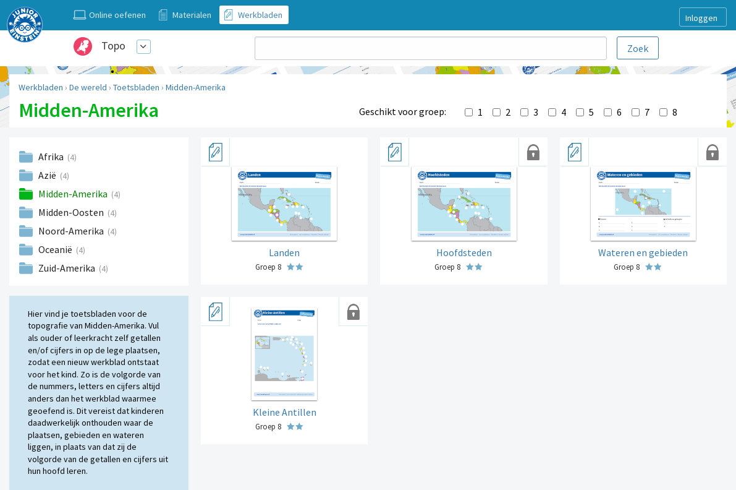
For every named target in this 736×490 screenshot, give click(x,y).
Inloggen (701, 18)
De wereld (88, 87)
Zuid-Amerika (67, 268)
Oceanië (56, 249)
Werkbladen (41, 87)
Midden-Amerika (196, 87)
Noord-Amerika (72, 231)
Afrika (52, 156)
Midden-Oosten (72, 212)
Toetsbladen (136, 87)
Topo (113, 45)
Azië (48, 175)
